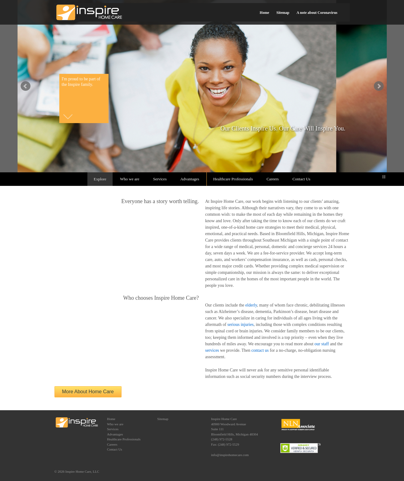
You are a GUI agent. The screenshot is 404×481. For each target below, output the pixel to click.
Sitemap (282, 12)
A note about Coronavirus (317, 12)
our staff (321, 344)
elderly (251, 305)
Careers (272, 179)
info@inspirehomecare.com (230, 455)
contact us (260, 350)
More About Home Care (88, 391)
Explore (100, 179)
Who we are (129, 179)
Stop (383, 176)
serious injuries (240, 324)
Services (159, 179)
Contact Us (301, 179)
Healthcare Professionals (233, 179)
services (212, 350)
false (25, 86)
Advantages (189, 179)
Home (264, 12)
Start (379, 176)
